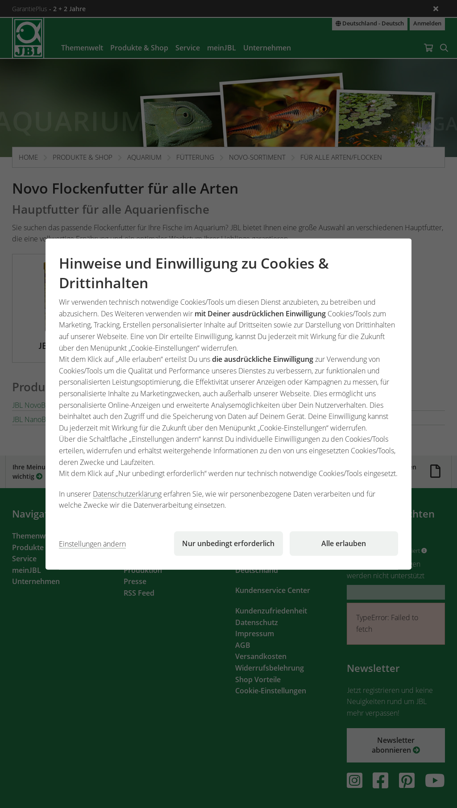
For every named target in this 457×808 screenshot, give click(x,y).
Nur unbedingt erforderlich (228, 543)
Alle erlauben (343, 543)
